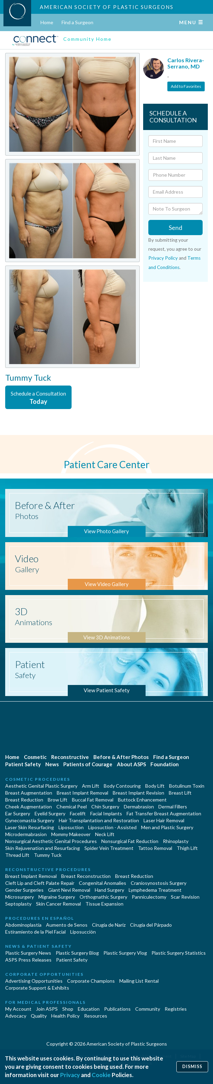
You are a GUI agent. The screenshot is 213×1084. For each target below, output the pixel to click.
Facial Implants (106, 813)
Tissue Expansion (104, 904)
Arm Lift (90, 786)
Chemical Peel (71, 806)
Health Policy (65, 1016)
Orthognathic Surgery (103, 897)
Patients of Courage (87, 764)
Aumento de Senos (66, 925)
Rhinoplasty (175, 841)
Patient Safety (23, 764)
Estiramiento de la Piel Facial (35, 932)
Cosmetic (35, 757)
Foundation (164, 764)
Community (147, 1009)
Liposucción (83, 932)
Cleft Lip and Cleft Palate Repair (39, 883)
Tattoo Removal (155, 848)
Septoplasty (18, 904)
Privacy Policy (163, 258)
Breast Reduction (24, 800)
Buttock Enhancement (142, 800)
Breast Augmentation (28, 793)
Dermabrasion (139, 806)
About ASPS (131, 764)
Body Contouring (122, 786)
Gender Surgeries (24, 890)
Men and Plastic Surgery (167, 827)
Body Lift (155, 786)
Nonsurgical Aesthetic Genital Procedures (51, 841)
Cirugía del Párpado (151, 925)
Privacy (70, 1074)
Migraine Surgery (56, 897)
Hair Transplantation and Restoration (99, 820)
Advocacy (15, 1016)
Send (175, 227)
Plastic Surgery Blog (77, 953)
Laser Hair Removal (163, 820)
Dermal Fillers (172, 806)
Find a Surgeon (77, 22)
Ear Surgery (17, 813)
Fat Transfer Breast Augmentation (164, 813)
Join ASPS (47, 1009)
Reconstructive (70, 757)
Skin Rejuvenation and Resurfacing (42, 848)
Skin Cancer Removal (58, 904)
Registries (176, 1009)
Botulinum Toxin (186, 786)
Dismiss (192, 1066)
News (52, 764)
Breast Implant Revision (138, 793)
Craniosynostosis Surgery (158, 883)
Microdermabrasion (26, 834)
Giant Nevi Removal (69, 890)
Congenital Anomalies (102, 883)
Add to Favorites (186, 86)
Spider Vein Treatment (108, 848)
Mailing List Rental (139, 981)
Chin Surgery (105, 806)
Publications (117, 1009)
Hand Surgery (109, 890)
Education (89, 1009)
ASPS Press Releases (28, 960)
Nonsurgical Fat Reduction (129, 841)
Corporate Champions (91, 981)
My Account (18, 1009)
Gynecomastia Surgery (29, 820)
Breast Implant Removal (82, 793)
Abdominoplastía (23, 925)
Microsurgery (19, 897)
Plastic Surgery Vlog (125, 953)
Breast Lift (180, 793)
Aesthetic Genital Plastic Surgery (41, 786)
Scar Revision (185, 897)
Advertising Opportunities (34, 981)
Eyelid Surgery (50, 813)
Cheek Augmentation (28, 806)
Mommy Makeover (71, 834)
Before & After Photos (121, 757)
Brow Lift (57, 800)
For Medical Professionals (45, 1002)
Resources (95, 1016)
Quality (39, 1016)
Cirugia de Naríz (109, 925)
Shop (67, 1009)
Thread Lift (17, 855)
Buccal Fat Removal (92, 800)
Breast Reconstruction (86, 876)
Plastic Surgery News (28, 953)
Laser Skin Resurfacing (29, 827)
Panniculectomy (149, 897)
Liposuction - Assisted (112, 827)
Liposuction (71, 827)
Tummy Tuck (48, 855)
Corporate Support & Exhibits (37, 988)
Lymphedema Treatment (155, 890)
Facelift (78, 813)
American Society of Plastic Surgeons (107, 7)
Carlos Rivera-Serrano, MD (185, 63)
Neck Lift (104, 834)
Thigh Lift (187, 848)
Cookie (101, 1074)
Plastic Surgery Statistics (178, 953)
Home (46, 22)
